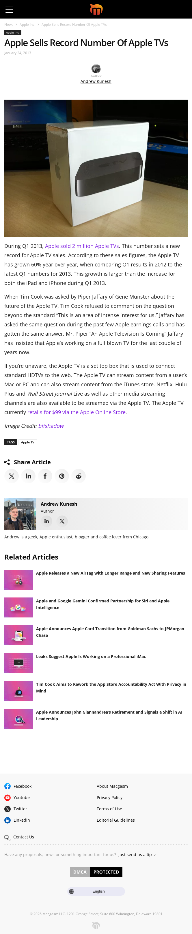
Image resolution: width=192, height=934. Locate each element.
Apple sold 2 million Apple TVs (82, 245)
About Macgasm (112, 786)
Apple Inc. (27, 24)
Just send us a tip (135, 854)
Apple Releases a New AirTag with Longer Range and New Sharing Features (110, 573)
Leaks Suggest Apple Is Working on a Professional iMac (91, 656)
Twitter (20, 808)
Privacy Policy (109, 797)
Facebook (22, 786)
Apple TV (27, 442)
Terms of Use (109, 808)
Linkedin (22, 820)
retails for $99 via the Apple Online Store (76, 412)
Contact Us (23, 837)
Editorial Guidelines (116, 820)
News (8, 24)
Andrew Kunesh (96, 81)
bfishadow (51, 425)
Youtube (22, 797)
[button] (182, 9)
